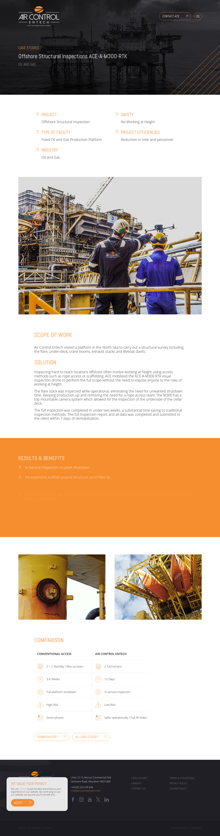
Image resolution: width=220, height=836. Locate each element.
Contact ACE (171, 16)
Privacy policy (178, 783)
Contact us (138, 788)
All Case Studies (86, 737)
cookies (23, 788)
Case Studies (139, 778)
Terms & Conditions (182, 778)
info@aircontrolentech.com (85, 790)
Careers (136, 783)
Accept (18, 803)
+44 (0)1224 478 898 (82, 787)
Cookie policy (178, 788)
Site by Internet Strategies (186, 828)
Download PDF (47, 737)
